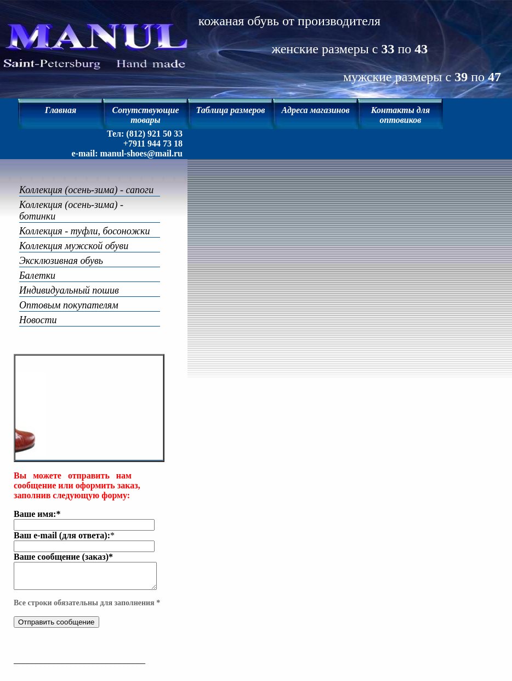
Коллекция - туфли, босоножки (84, 219)
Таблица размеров (230, 110)
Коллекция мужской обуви (73, 234)
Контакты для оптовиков (400, 115)
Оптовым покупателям (68, 293)
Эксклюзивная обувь (61, 249)
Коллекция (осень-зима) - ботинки (90, 204)
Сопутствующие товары (145, 115)
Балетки (37, 263)
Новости (38, 308)
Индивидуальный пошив (69, 278)
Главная (60, 110)
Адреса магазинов (315, 110)
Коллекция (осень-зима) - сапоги (86, 189)
